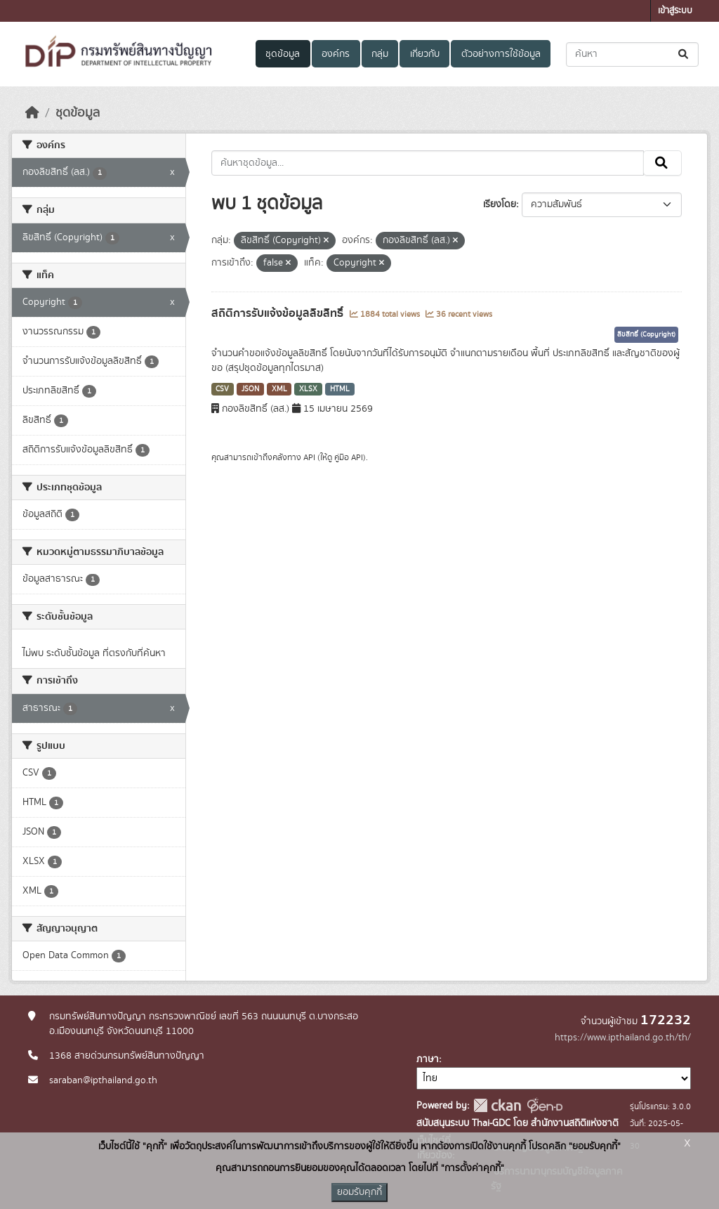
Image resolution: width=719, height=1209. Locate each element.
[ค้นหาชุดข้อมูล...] (632, 54)
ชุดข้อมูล (282, 54)
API (309, 457)
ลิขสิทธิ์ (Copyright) (646, 334)
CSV (222, 389)
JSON (250, 389)
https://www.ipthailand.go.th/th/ (623, 1038)
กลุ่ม (379, 54)
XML (279, 389)
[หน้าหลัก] (32, 113)
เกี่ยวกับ (425, 54)
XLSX (308, 389)
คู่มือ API (348, 457)
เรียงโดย (499, 204)
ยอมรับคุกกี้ (359, 1192)
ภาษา (427, 1059)
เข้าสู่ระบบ (675, 11)
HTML (340, 389)
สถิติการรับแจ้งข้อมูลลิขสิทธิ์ (278, 313)
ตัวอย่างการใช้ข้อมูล (501, 54)
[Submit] (684, 54)
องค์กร (336, 54)
